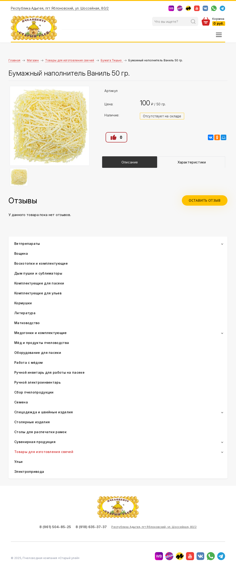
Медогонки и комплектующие (40, 333)
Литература (24, 313)
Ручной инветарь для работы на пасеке (49, 372)
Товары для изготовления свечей (69, 60)
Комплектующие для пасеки (39, 283)
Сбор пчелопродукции (34, 392)
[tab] (129, 162)
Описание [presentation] (129, 162)
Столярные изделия (32, 422)
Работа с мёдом (28, 362)
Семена (21, 402)
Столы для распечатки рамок (40, 432)
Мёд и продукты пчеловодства (41, 343)
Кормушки (23, 303)
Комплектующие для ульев (38, 293)
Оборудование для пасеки (37, 353)
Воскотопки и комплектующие (41, 263)
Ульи (18, 462)
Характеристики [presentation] (191, 162)
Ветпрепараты (27, 244)
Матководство (27, 323)
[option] (50, 126)
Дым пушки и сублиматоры (38, 273)
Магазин (33, 60)
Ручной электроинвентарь (37, 382)
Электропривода (29, 471)
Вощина (21, 253)
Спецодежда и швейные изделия (43, 412)
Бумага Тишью (112, 60)
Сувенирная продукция (35, 442)
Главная (14, 60)
